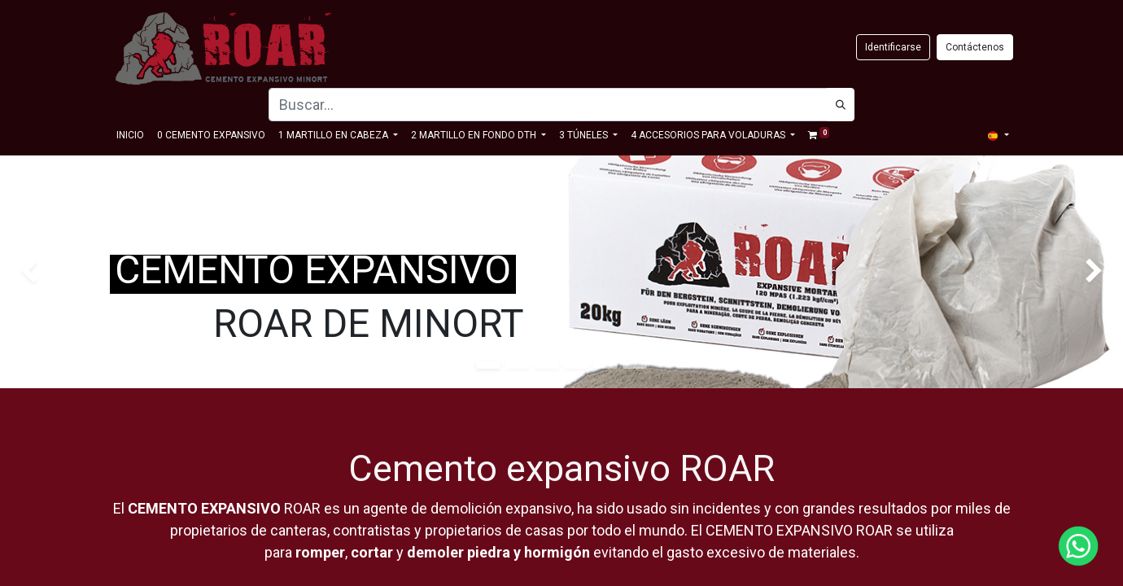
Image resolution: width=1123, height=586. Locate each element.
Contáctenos (975, 47)
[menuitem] (130, 135)
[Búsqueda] (840, 104)
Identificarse (893, 47)
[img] (45, 271)
